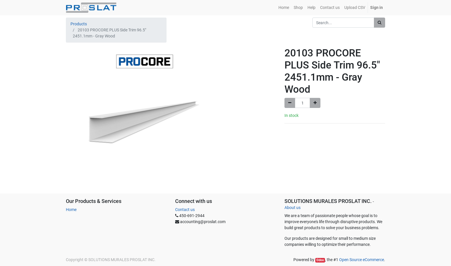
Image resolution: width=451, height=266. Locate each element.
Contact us (185, 209)
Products (78, 24)
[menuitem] (283, 7)
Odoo (320, 260)
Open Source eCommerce (361, 259)
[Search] (379, 23)
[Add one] (315, 103)
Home (71, 209)
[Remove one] (289, 103)
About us (292, 207)
